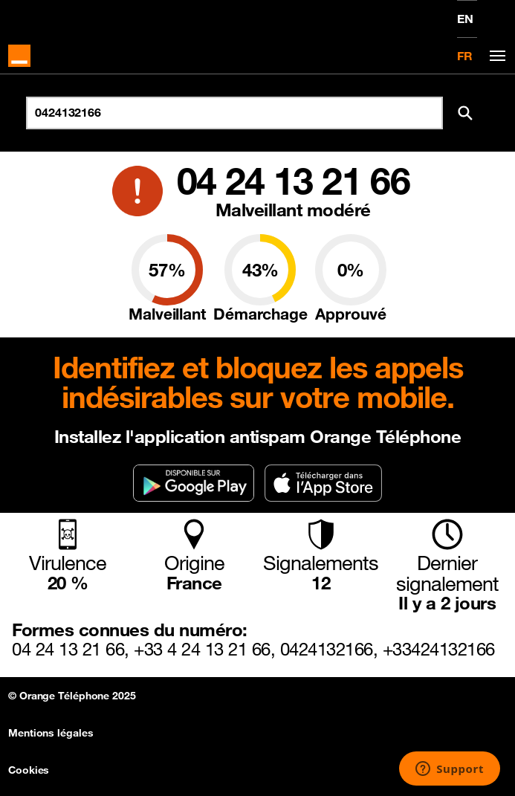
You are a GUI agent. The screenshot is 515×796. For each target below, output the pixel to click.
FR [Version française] (465, 55)
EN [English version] (465, 18)
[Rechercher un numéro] (234, 113)
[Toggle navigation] (495, 56)
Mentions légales (50, 733)
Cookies (28, 770)
